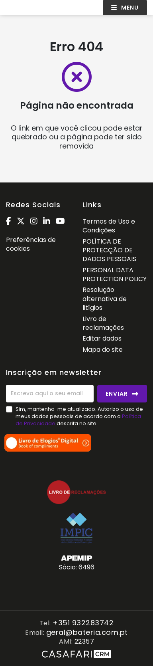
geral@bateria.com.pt (87, 632)
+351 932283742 (83, 623)
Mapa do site (102, 349)
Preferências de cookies (31, 244)
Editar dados (102, 338)
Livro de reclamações (103, 323)
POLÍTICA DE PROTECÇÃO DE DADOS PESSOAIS (109, 250)
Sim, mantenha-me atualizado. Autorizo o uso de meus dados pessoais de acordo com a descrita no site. (79, 416)
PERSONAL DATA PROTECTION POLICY (114, 274)
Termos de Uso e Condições (108, 226)
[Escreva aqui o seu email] (50, 393)
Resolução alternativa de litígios (104, 298)
